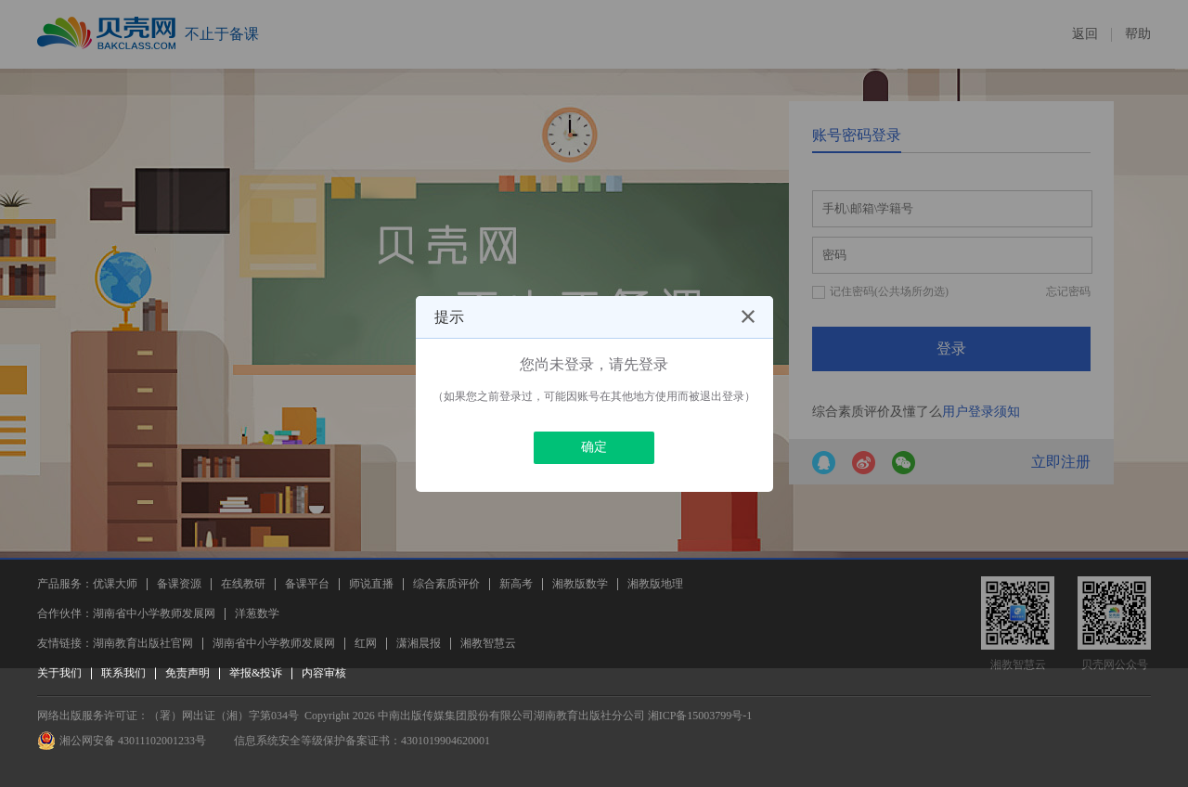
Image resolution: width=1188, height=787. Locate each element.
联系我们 (123, 672)
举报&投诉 (255, 672)
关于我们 (59, 672)
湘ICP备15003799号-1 (700, 715)
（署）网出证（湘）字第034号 (223, 715)
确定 (594, 447)
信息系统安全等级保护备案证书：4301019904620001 (362, 740)
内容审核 (324, 672)
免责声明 (187, 672)
